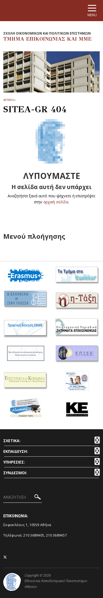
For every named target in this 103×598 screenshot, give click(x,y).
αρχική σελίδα (55, 201)
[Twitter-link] (5, 557)
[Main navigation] (92, 10)
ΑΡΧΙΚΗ (8, 100)
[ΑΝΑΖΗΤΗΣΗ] (22, 497)
